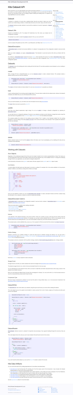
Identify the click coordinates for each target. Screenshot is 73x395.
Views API (57, 22)
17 (9, 314)
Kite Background (58, 12)
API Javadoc (54, 389)
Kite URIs (57, 27)
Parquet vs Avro (58, 31)
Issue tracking (41, 389)
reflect (50, 161)
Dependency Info (59, 38)
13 (9, 186)
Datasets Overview (59, 13)
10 (9, 183)
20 (9, 317)
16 (9, 190)
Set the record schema (13, 206)
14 (9, 187)
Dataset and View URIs (47, 42)
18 (9, 315)
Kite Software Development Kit (18, 2)
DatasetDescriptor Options (55, 58)
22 (9, 320)
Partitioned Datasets (59, 29)
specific (45, 161)
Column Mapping (59, 33)
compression (23, 209)
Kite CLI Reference (59, 18)
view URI (27, 104)
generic (25, 161)
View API (32, 359)
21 (9, 319)
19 (9, 316)
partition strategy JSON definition (29, 236)
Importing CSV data (59, 17)
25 (9, 323)
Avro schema (27, 115)
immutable (11, 26)
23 (9, 321)
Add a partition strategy (13, 208)
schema (33, 56)
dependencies (14, 379)
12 (9, 185)
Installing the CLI (58, 16)
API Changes (54, 390)
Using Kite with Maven (60, 24)
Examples (53, 388)
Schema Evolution (59, 28)
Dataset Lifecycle (59, 35)
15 (9, 189)
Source (40, 388)
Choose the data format (13, 209)
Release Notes (54, 392)
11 (9, 184)
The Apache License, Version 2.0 (14, 390)
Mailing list (40, 390)
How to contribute (42, 392)
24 (9, 322)
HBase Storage (58, 32)
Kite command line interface (46, 10)
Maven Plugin (58, 36)
